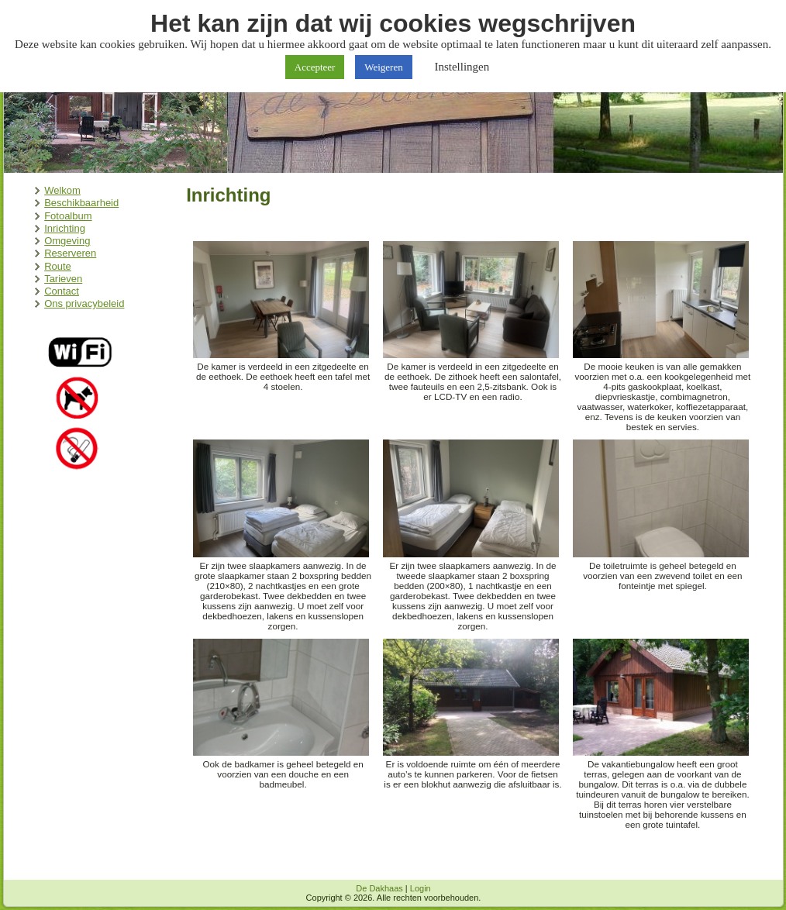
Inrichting (64, 228)
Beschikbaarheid (81, 203)
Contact (61, 291)
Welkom (62, 190)
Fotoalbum (67, 216)
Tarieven (63, 278)
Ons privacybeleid (84, 303)
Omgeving (67, 240)
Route (57, 266)
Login (420, 888)
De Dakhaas (379, 888)
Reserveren (70, 253)
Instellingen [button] (461, 66)
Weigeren (383, 67)
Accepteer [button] (315, 67)
